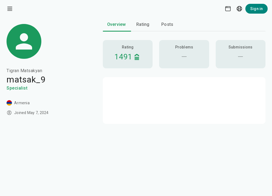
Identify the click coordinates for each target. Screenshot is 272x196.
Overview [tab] (116, 24)
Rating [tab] (142, 24)
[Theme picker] (227, 8)
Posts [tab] (167, 24)
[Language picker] (239, 8)
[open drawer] (9, 8)
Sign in (256, 9)
